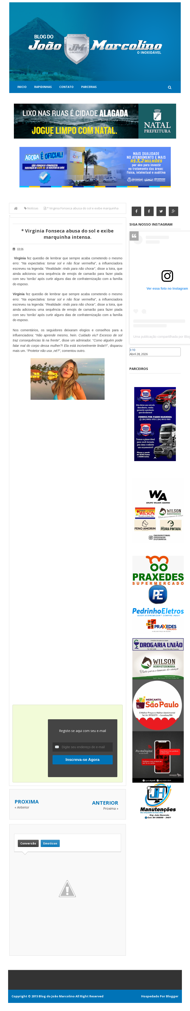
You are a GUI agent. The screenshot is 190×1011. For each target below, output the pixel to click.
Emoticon (50, 843)
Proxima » (110, 808)
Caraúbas (136, 359)
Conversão (28, 843)
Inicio (22, 87)
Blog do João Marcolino (57, 996)
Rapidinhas (43, 87)
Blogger (172, 996)
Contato (66, 87)
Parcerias (89, 87)
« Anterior (22, 807)
